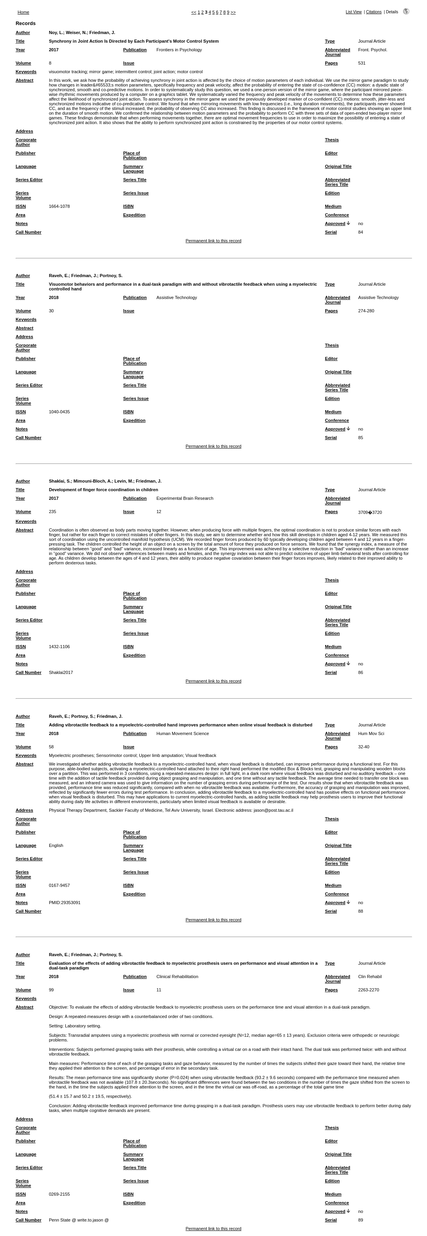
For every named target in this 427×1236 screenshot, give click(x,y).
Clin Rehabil (370, 976)
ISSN (21, 206)
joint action (164, 71)
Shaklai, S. (60, 481)
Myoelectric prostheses (71, 755)
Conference (337, 215)
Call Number (28, 232)
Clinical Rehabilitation (177, 976)
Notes (22, 223)
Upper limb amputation (161, 755)
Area (20, 215)
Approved (335, 223)
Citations (374, 12)
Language (26, 166)
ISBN (128, 206)
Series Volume (23, 195)
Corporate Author (26, 142)
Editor (331, 153)
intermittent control (133, 71)
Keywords (26, 71)
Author (23, 32)
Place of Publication (135, 155)
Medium (333, 206)
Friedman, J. (102, 32)
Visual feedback (201, 755)
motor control (190, 71)
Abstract (24, 80)
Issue (129, 63)
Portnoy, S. (111, 275)
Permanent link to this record (213, 240)
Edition (332, 193)
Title (20, 41)
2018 (54, 297)
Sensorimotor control (116, 755)
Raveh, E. (58, 275)
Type (330, 41)
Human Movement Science (183, 733)
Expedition (134, 215)
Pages (331, 63)
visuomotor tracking (68, 71)
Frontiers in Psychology (179, 49)
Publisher (26, 153)
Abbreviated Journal (337, 52)
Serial (331, 232)
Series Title (135, 179)
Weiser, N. (76, 32)
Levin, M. (123, 481)
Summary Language (133, 168)
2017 (54, 49)
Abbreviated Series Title (337, 182)
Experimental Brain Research (185, 498)
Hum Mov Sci (371, 733)
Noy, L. (56, 32)
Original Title (338, 166)
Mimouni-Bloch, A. (93, 481)
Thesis (332, 139)
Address (24, 131)
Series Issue (136, 193)
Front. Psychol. (372, 49)
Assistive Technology (177, 297)
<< (193, 12)
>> (233, 12)
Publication (135, 49)
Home (23, 12)
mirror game (101, 71)
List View (354, 12)
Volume (23, 63)
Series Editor (29, 179)
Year (20, 49)
